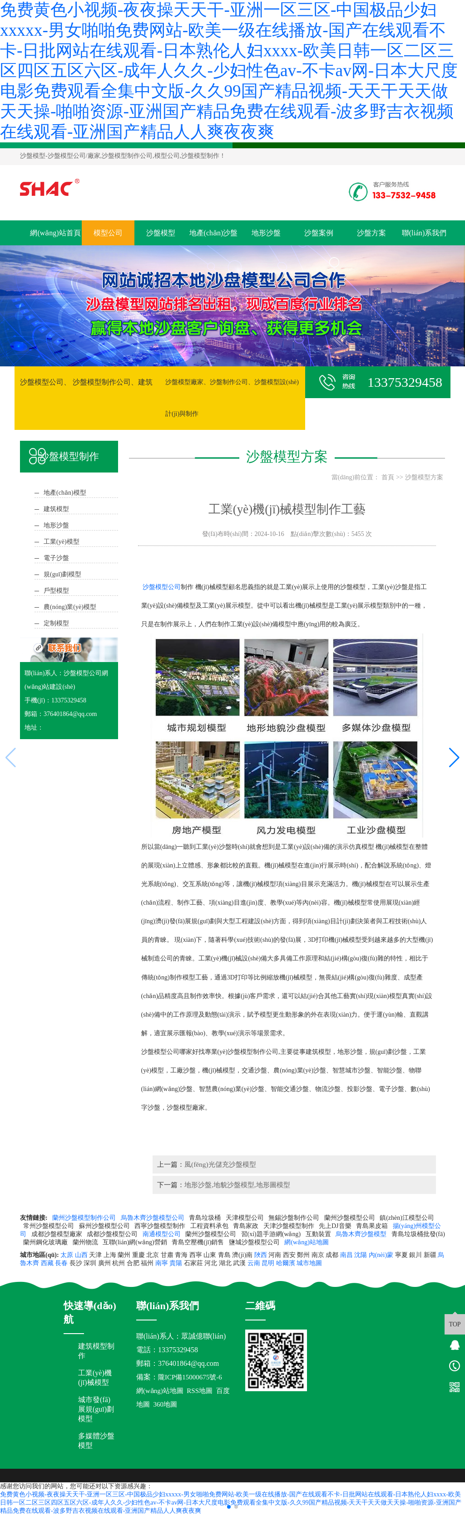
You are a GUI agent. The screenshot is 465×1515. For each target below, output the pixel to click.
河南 (274, 1255)
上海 (110, 1255)
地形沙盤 (266, 233)
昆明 (268, 1263)
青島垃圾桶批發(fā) (418, 1234)
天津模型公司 (246, 1217)
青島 (224, 1255)
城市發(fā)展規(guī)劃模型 (96, 1409)
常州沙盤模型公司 (49, 1226)
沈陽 (360, 1255)
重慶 (138, 1255)
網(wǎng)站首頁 (55, 233)
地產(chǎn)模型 (65, 492)
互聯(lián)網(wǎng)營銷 (135, 1242)
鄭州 (303, 1255)
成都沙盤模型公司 (113, 1234)
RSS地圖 (200, 1390)
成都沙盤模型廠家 (57, 1234)
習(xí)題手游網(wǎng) (271, 1234)
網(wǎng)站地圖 (307, 1242)
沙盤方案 (371, 233)
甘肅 (167, 1255)
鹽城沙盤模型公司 (255, 1242)
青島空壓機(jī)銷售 (199, 1242)
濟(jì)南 (242, 1255)
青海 (181, 1255)
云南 (253, 1263)
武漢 (239, 1263)
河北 (210, 1263)
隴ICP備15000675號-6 (190, 1377)
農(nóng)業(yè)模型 (70, 607)
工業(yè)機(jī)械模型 (95, 1377)
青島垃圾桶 (206, 1217)
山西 (81, 1255)
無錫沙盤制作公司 (294, 1217)
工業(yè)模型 (61, 541)
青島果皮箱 (373, 1226)
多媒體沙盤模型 (96, 1440)
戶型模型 (56, 590)
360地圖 (165, 1404)
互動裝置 (319, 1234)
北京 (152, 1255)
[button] (229, 1507)
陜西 (260, 1255)
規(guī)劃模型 (62, 574)
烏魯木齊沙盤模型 (362, 1234)
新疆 (430, 1255)
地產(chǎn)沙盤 (213, 233)
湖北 (225, 1263)
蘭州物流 (86, 1242)
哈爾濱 (285, 1263)
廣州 (104, 1263)
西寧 (195, 1255)
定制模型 (56, 623)
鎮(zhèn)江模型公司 (407, 1217)
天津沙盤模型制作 (289, 1226)
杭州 (118, 1263)
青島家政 (246, 1226)
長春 (61, 1263)
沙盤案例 (318, 233)
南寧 (161, 1263)
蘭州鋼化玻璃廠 (46, 1242)
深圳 (90, 1263)
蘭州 (124, 1255)
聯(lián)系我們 (424, 233)
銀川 (415, 1255)
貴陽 (175, 1263)
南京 (318, 1255)
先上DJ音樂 (336, 1226)
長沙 (75, 1263)
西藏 (47, 1263)
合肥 (133, 1263)
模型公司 (108, 233)
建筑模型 (56, 509)
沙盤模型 (32, 155)
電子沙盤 (56, 558)
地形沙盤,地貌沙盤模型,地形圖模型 (237, 1185)
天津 (95, 1255)
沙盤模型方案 (424, 477)
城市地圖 (309, 1263)
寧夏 (401, 1255)
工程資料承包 (210, 1226)
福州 (147, 1263)
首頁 (387, 477)
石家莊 (193, 1263)
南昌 (346, 1255)
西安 (289, 1255)
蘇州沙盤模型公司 (105, 1226)
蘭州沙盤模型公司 (350, 1217)
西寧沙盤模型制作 (160, 1226)
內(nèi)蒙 (381, 1255)
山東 (209, 1255)
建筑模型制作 (96, 1350)
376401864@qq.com (188, 1363)
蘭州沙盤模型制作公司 (85, 1217)
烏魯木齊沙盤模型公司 (153, 1217)
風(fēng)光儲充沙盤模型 (220, 1164)
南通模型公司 (163, 1234)
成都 (332, 1255)
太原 (66, 1255)
